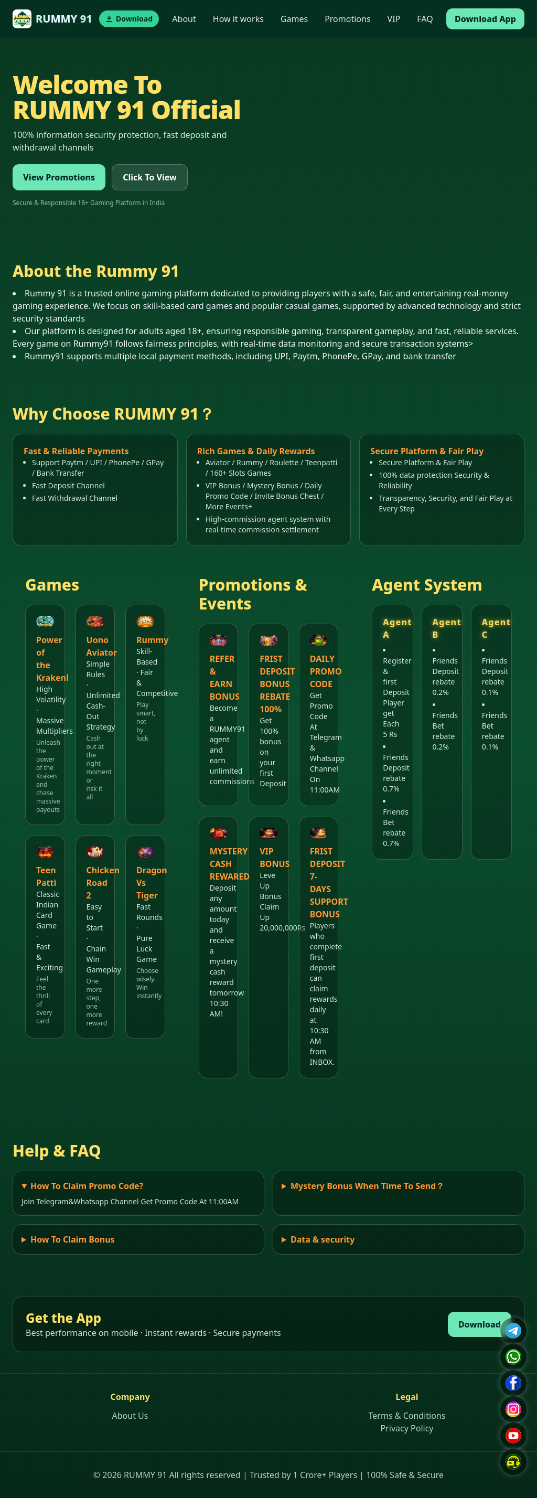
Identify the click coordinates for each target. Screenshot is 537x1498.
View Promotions (59, 177)
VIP (394, 19)
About (184, 19)
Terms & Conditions (407, 1415)
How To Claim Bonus (72, 1239)
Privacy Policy (407, 1428)
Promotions (347, 19)
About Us (130, 1415)
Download (479, 1324)
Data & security (323, 1239)
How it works (238, 19)
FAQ (425, 19)
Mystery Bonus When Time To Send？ (367, 1186)
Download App (485, 19)
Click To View (150, 177)
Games (294, 19)
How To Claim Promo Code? (86, 1186)
